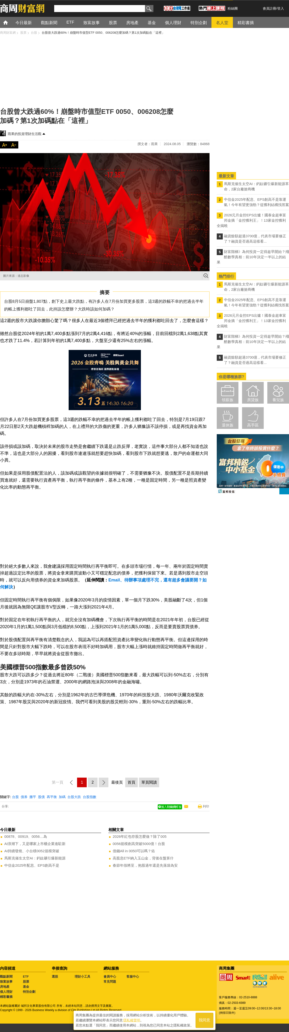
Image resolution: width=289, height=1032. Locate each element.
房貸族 (253, 400)
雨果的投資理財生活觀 (24, 134)
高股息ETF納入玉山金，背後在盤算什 (143, 858)
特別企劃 (29, 991)
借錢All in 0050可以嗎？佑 (134, 851)
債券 (24, 797)
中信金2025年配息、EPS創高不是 (31, 865)
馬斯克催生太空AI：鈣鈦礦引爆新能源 (35, 858)
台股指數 (89, 797)
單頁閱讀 (149, 782)
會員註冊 (269, 8)
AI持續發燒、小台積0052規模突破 (31, 851)
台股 (15, 797)
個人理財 (6, 991)
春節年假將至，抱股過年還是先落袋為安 (145, 865)
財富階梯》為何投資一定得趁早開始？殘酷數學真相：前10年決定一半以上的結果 (253, 257)
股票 (26, 981)
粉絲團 (233, 8)
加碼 (62, 797)
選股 (55, 976)
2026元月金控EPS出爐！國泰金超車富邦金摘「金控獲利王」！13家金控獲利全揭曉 (251, 220)
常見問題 (110, 981)
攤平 (32, 797)
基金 (26, 986)
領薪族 (227, 400)
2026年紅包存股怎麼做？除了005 (139, 836)
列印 (206, 806)
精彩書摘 (6, 997)
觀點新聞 (6, 976)
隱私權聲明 (131, 1020)
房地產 (4, 986)
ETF (26, 976)
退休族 (227, 425)
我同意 (204, 1020)
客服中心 (132, 976)
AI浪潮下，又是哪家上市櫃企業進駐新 (35, 844)
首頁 (10, 22)
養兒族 (278, 400)
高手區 (253, 425)
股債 (41, 797)
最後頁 (117, 782)
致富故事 (6, 981)
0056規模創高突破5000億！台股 (139, 844)
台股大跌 (74, 797)
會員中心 (110, 976)
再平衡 (52, 797)
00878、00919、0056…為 (25, 836)
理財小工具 (82, 976)
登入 (280, 8)
